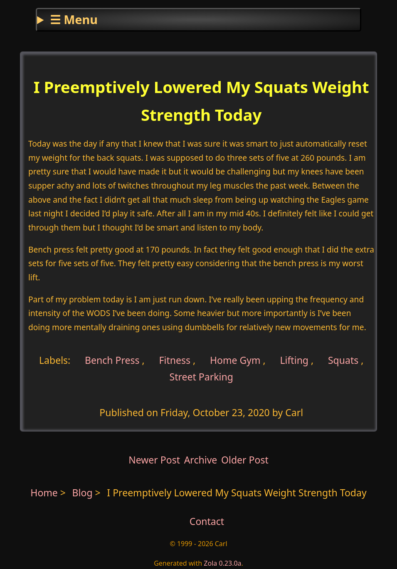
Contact (207, 521)
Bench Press (111, 360)
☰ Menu (74, 19)
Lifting (294, 360)
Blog (83, 492)
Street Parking (201, 376)
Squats (343, 360)
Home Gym (235, 360)
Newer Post (154, 459)
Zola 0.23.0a (222, 563)
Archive (200, 459)
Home (44, 492)
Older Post (245, 459)
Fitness (175, 360)
